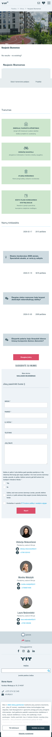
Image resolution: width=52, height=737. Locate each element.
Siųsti (26, 511)
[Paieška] (48, 671)
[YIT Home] (5, 3)
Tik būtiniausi (14, 728)
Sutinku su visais (38, 728)
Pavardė (7, 412)
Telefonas (8, 433)
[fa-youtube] (28, 651)
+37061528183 (23, 552)
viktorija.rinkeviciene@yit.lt (26, 549)
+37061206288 (24, 623)
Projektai (38, 82)
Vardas (7, 401)
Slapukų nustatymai (26, 733)
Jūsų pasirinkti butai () (14, 384)
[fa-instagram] (23, 651)
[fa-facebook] (18, 651)
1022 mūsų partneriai (15, 705)
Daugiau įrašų (26, 357)
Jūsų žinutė (8, 443)
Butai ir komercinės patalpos (21, 82)
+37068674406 (24, 588)
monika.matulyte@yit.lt (26, 584)
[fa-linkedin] (33, 651)
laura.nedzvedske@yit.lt (26, 619)
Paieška (26, 666)
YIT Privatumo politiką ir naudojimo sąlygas (34, 503)
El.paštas (8, 422)
